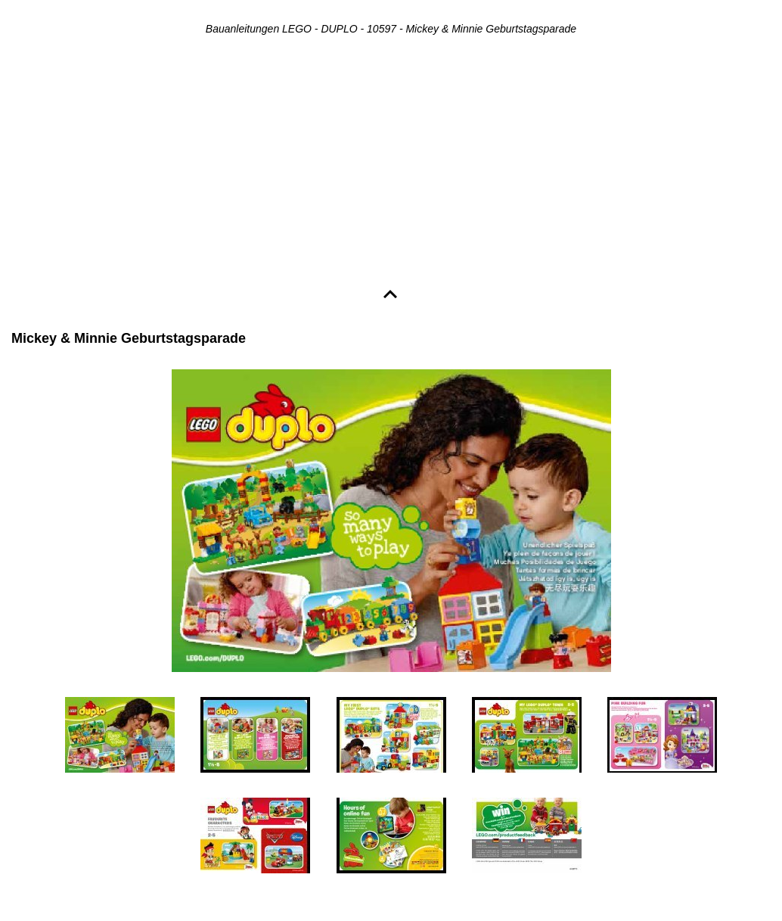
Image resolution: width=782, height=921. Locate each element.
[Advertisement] (391, 163)
